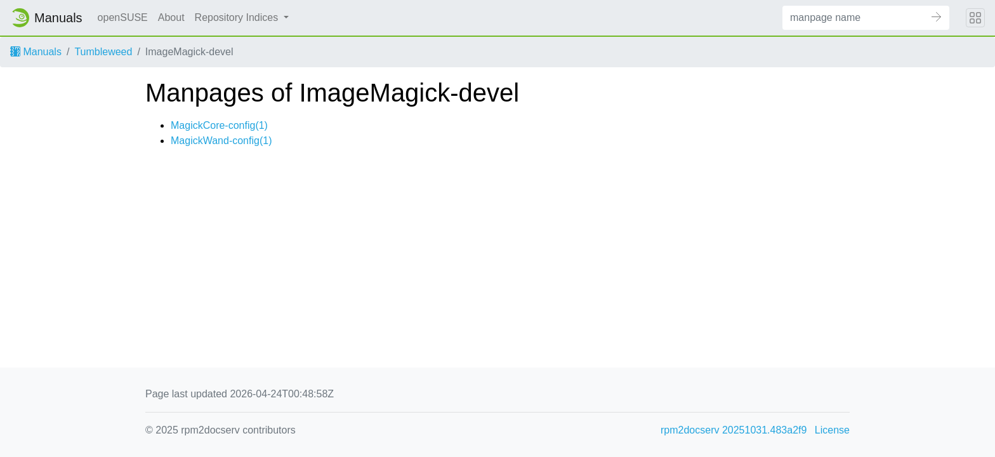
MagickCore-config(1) (219, 125)
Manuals (36, 51)
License (832, 430)
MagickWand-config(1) (221, 140)
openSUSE (123, 17)
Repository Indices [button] (238, 17)
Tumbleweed (103, 51)
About (171, 17)
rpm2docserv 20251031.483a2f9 (734, 430)
